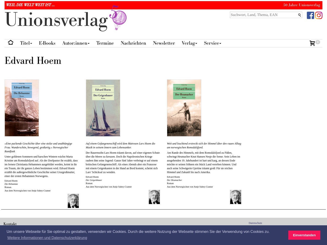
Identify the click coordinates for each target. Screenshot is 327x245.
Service (212, 43)
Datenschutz (255, 223)
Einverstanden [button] (304, 235)
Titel (26, 43)
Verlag (189, 43)
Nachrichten (133, 43)
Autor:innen (76, 43)
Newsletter (164, 43)
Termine (105, 43)
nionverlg (67, 20)
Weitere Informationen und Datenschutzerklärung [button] (47, 238)
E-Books (47, 43)
